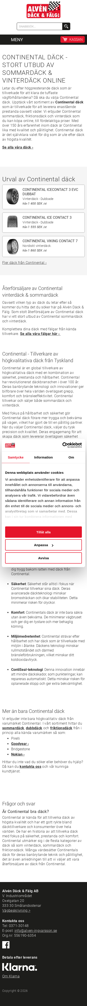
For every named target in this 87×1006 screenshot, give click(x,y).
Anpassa (43, 545)
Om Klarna (11, 976)
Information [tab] (43, 457)
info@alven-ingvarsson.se (35, 931)
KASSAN (76, 39)
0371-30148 (19, 926)
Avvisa (43, 558)
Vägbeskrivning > (16, 910)
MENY (17, 39)
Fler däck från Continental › (24, 263)
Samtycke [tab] (16, 457)
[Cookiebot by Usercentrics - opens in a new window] (62, 445)
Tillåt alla (43, 532)
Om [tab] (71, 457)
